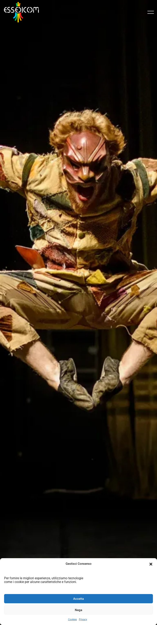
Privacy (83, 619)
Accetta (78, 599)
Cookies (72, 619)
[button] (151, 564)
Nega (78, 610)
